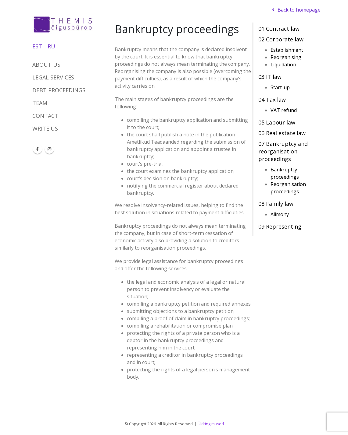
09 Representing (279, 226)
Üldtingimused (210, 423)
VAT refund (284, 110)
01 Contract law (279, 28)
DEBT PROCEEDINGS (58, 90)
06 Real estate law (282, 133)
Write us (45, 128)
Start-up (280, 87)
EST (37, 46)
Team (39, 103)
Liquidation (283, 64)
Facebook (37, 149)
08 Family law (275, 203)
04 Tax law (272, 99)
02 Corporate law (280, 39)
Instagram (49, 149)
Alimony (280, 214)
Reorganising (286, 57)
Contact (45, 115)
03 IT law (270, 76)
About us (46, 64)
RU (51, 46)
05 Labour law (276, 122)
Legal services (53, 77)
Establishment (287, 50)
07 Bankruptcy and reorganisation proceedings (283, 151)
